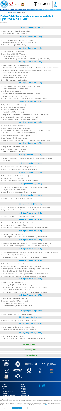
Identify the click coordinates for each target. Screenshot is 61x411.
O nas (4, 389)
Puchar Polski (21, 12)
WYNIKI (30, 9)
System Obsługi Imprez (9, 396)
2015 (15, 12)
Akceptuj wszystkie (16, 408)
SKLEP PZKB (55, 9)
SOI (42, 9)
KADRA (25, 9)
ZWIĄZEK (9, 9)
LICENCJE (34, 9)
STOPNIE (38, 9)
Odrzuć (25, 408)
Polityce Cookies (48, 404)
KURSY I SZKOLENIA (48, 9)
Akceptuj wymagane (5, 408)
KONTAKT (2, 12)
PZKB (6, 12)
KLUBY (22, 9)
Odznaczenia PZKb (8, 391)
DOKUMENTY (25, 396)
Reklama (5, 393)
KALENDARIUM (16, 9)
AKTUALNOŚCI (3, 9)
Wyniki (10, 12)
